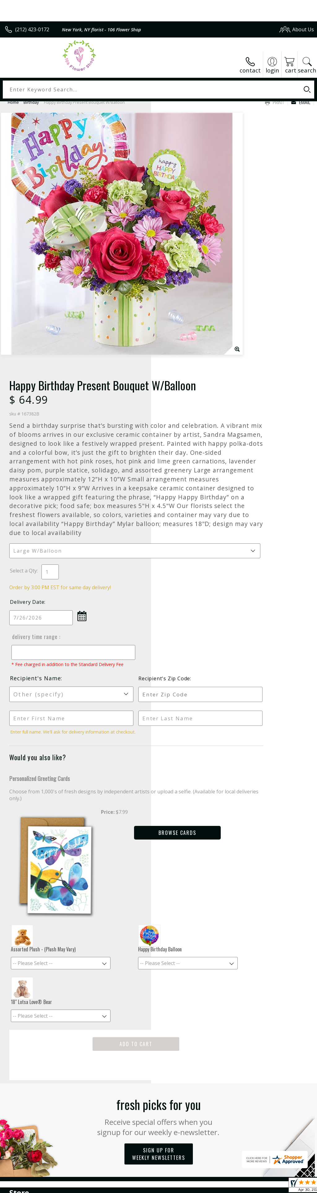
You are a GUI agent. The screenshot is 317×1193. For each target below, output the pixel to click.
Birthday (31, 102)
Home (13, 102)
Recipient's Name (186, 500)
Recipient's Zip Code (263, 500)
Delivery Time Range (184, 453)
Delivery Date (178, 418)
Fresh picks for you (158, 894)
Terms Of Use (173, 1187)
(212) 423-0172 (32, 29)
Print (274, 102)
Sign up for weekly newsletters (158, 931)
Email (300, 102)
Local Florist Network (253, 1187)
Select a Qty (174, 387)
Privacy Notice (209, 1187)
